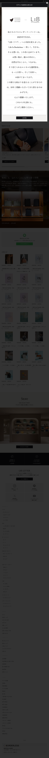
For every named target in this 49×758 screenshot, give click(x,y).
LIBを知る (24, 118)
